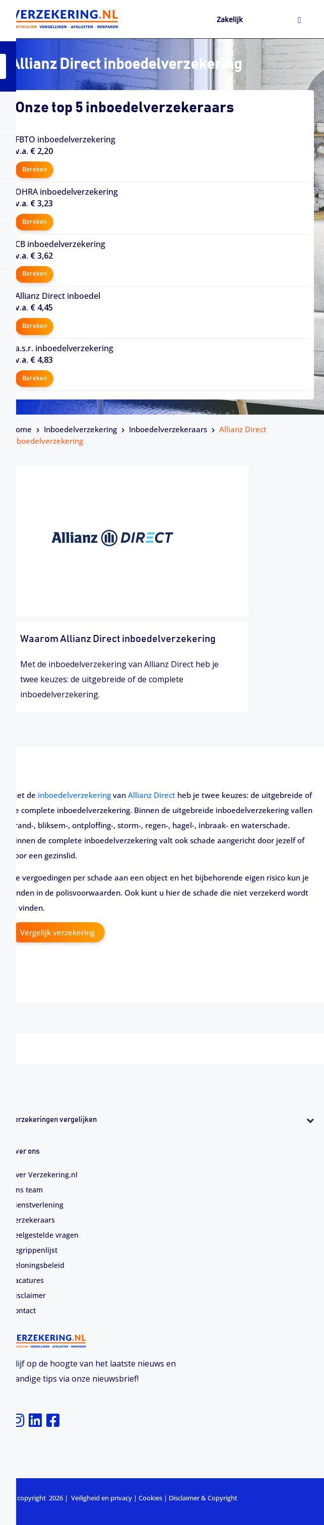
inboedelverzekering (74, 795)
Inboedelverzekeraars (168, 429)
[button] (162, 1138)
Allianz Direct (151, 795)
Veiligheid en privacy (101, 1497)
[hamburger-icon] (299, 21)
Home (21, 429)
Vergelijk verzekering (57, 932)
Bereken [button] (34, 170)
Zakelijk (230, 19)
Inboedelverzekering (80, 429)
